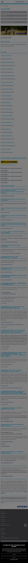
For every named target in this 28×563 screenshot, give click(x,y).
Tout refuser (14, 557)
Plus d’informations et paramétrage (14, 559)
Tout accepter (14, 554)
